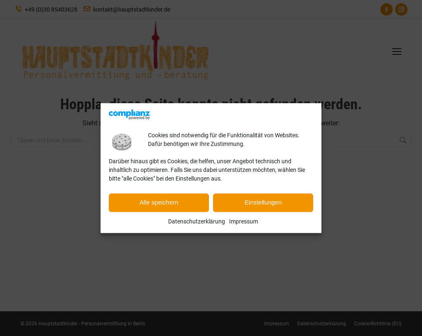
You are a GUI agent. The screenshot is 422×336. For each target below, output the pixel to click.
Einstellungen (262, 202)
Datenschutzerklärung (196, 221)
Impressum (243, 221)
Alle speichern (158, 202)
